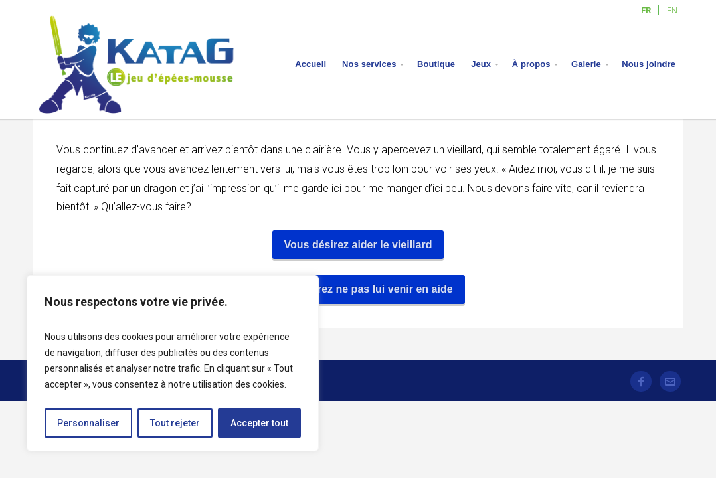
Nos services (369, 64)
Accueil (310, 64)
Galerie (586, 64)
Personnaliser (88, 423)
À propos (531, 64)
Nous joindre (648, 64)
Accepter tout (259, 423)
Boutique (436, 64)
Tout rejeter (175, 423)
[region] (173, 363)
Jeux (481, 64)
